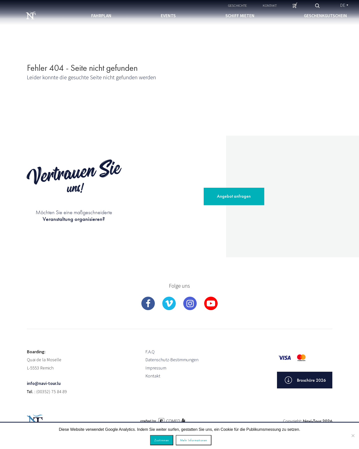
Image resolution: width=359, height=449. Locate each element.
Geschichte (237, 5)
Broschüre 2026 (304, 380)
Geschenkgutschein (325, 15)
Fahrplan (101, 15)
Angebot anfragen (234, 196)
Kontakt (270, 5)
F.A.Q (150, 352)
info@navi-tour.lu (44, 383)
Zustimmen (161, 440)
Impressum (155, 368)
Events (168, 15)
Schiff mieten (240, 15)
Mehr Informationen (193, 440)
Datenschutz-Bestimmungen (171, 359)
